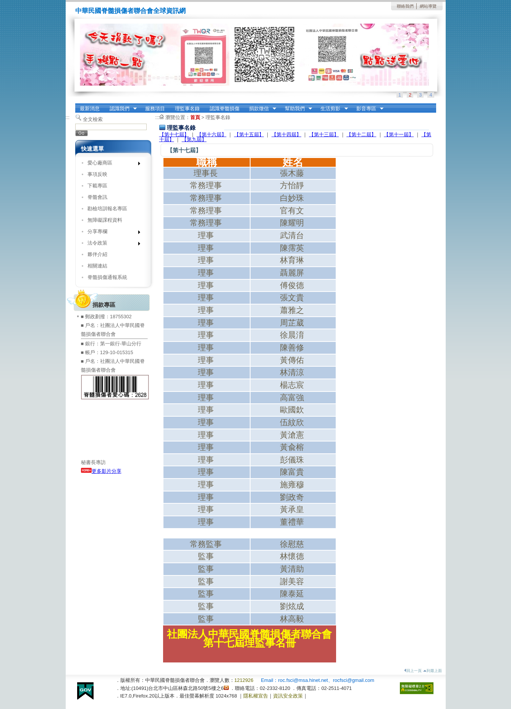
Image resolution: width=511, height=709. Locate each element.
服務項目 (155, 108)
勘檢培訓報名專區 (107, 208)
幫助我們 (296, 109)
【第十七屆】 (174, 134)
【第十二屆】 (361, 134)
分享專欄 (111, 233)
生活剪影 (332, 109)
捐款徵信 (260, 109)
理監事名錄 (187, 108)
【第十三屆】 (324, 134)
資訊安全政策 (288, 696)
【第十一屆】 (399, 134)
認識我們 (121, 109)
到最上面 (432, 671)
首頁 (195, 117)
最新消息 (90, 108)
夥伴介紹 (97, 254)
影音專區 (367, 109)
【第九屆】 (194, 139)
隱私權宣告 (255, 696)
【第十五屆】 (249, 134)
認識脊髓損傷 (224, 108)
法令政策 (111, 244)
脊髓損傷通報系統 (107, 277)
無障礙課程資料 (104, 220)
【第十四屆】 (286, 134)
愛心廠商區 (111, 164)
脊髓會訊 (97, 197)
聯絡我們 (405, 6)
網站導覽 (428, 6)
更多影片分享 (101, 471)
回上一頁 (413, 671)
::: (68, 117)
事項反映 (97, 174)
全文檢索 (93, 119)
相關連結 (97, 266)
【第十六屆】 (211, 134)
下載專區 (97, 186)
